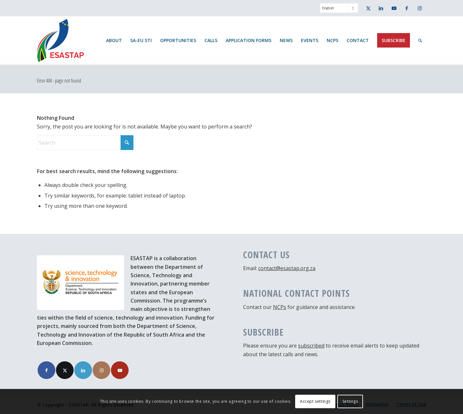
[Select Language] (339, 8)
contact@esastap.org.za (286, 268)
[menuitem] (337, 11)
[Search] (420, 40)
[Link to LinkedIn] (381, 8)
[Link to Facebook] (406, 8)
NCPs (279, 307)
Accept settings (315, 401)
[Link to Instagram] (419, 8)
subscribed (311, 345)
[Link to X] (368, 8)
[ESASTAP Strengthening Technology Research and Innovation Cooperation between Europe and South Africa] (60, 40)
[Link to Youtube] (393, 8)
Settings (350, 401)
